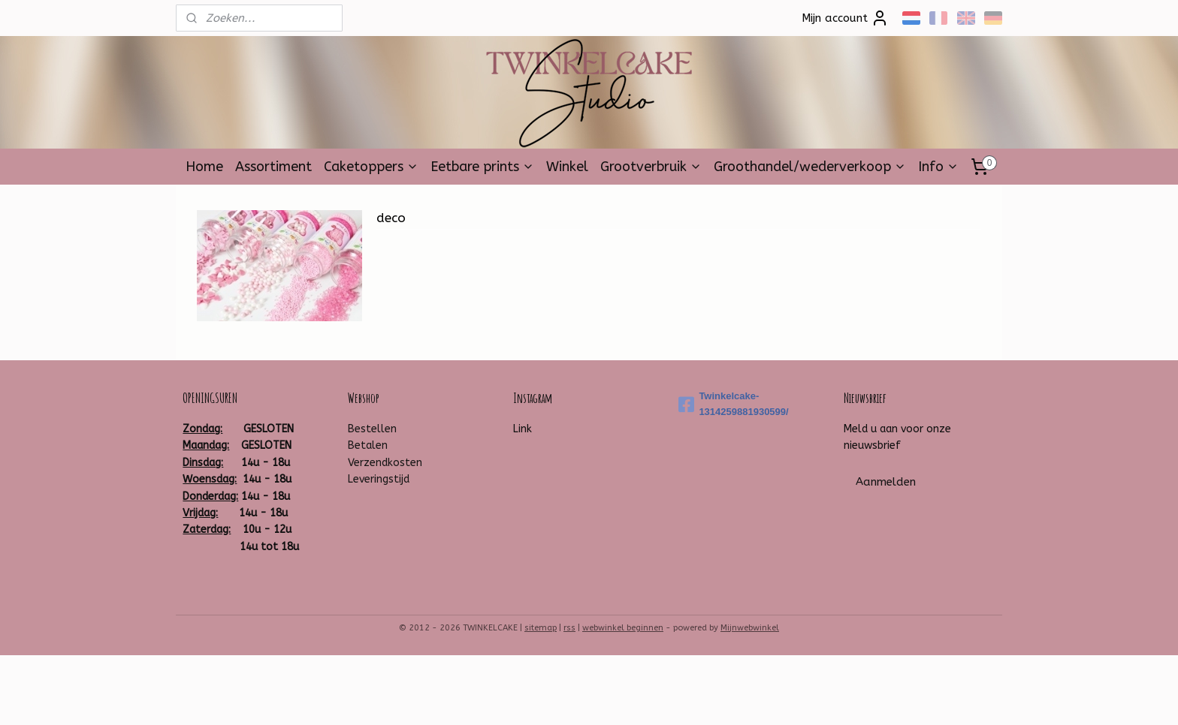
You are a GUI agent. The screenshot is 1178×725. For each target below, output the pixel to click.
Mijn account (845, 18)
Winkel (567, 166)
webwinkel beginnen (622, 628)
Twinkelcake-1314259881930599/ (733, 403)
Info (938, 166)
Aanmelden (886, 482)
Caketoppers (371, 166)
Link (522, 429)
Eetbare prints (482, 166)
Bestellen (372, 429)
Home (204, 166)
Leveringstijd (378, 479)
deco (391, 217)
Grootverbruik (651, 166)
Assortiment (273, 166)
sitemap (540, 628)
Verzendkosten (385, 462)
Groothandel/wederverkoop (810, 166)
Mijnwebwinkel (749, 628)
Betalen (368, 445)
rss (569, 628)
